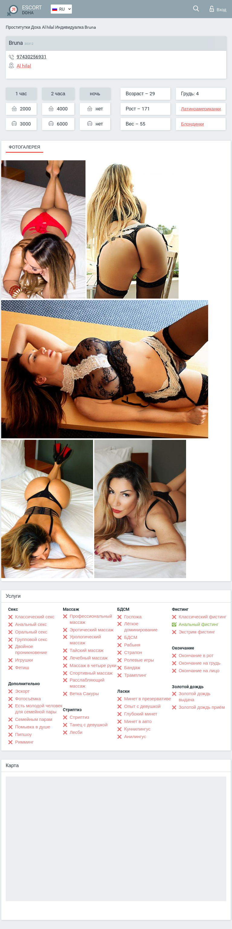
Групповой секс (31, 639)
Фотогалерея (24, 147)
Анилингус (135, 736)
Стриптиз (79, 717)
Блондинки (192, 124)
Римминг (24, 742)
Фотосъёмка (28, 699)
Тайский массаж (87, 650)
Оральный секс (31, 632)
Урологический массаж (85, 640)
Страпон (133, 652)
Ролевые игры (139, 660)
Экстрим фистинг (197, 632)
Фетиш (22, 667)
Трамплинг (135, 675)
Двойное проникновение (31, 649)
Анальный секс (31, 624)
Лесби (76, 732)
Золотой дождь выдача (195, 696)
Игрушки (24, 660)
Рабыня (132, 645)
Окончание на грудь (200, 663)
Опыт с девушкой (142, 706)
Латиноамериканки (201, 109)
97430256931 (32, 57)
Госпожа (133, 617)
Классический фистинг (202, 617)
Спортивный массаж (91, 673)
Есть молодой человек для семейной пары (38, 709)
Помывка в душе (32, 727)
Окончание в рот (196, 655)
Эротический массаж (92, 630)
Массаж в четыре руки (93, 665)
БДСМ (130, 637)
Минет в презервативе (147, 699)
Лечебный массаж (89, 658)
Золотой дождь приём (202, 707)
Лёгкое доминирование (140, 627)
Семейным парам (33, 719)
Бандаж (132, 667)
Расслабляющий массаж (87, 683)
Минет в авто (138, 721)
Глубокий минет (140, 714)
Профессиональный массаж (91, 619)
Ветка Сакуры (84, 693)
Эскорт (22, 691)
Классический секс (34, 617)
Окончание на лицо (199, 670)
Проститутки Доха (23, 27)
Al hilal (48, 27)
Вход (218, 8)
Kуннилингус (137, 729)
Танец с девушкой (89, 725)
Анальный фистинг (199, 624)
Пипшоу (23, 734)
